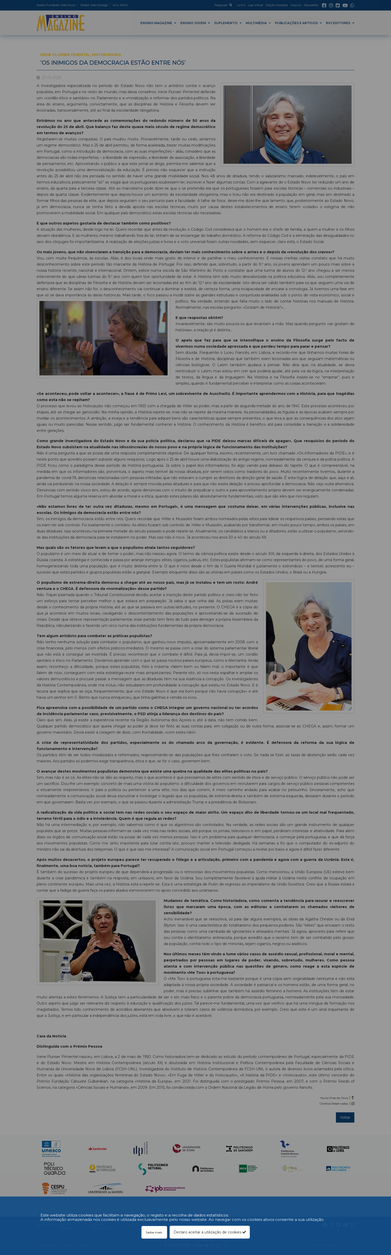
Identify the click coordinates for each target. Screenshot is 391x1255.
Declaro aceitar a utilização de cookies (209, 1232)
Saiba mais (154, 1232)
